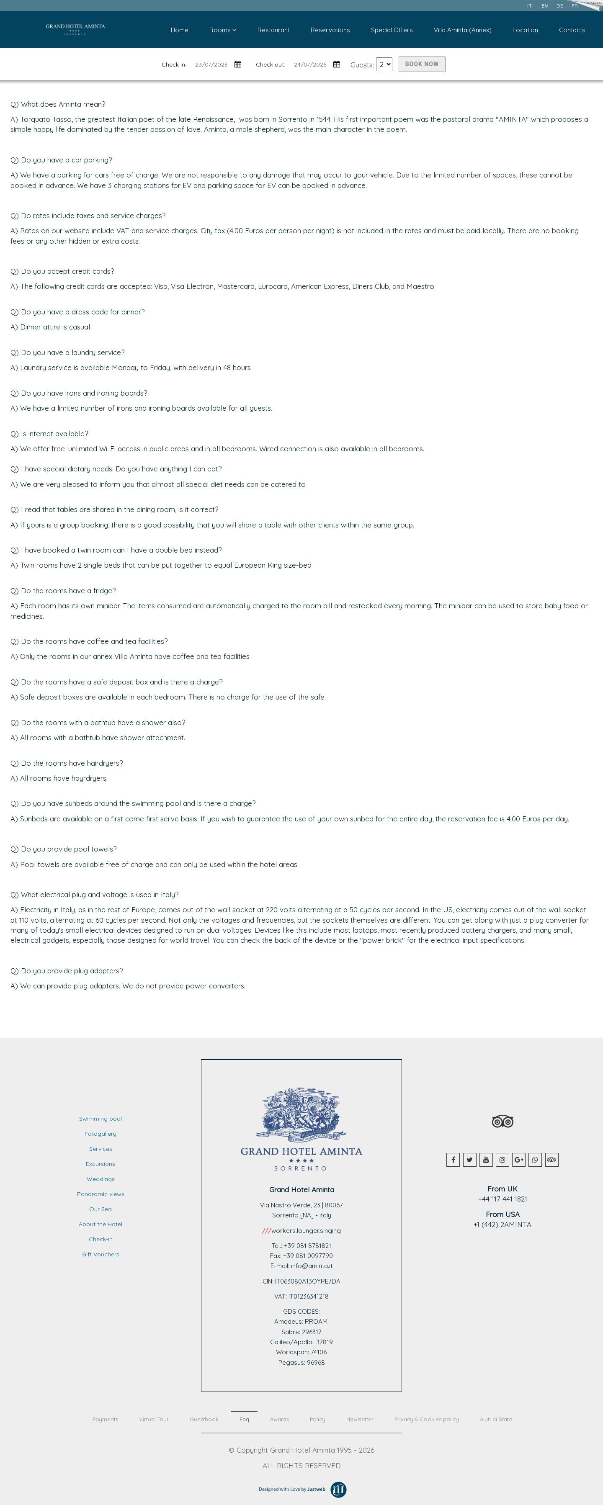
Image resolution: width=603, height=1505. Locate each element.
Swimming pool (100, 1118)
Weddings (101, 1179)
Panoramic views (100, 1194)
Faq (244, 1419)
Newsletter (360, 1419)
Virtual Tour (154, 1419)
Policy (317, 1419)
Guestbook (204, 1419)
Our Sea (100, 1209)
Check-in (101, 1239)
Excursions (100, 1164)
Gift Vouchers (100, 1254)
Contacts (572, 30)
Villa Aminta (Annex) (463, 30)
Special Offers (392, 30)
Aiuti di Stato (496, 1419)
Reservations (330, 30)
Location (525, 30)
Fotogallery (100, 1133)
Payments (105, 1419)
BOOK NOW (422, 64)
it (529, 6)
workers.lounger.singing (306, 1231)
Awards (279, 1419)
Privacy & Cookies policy (426, 1419)
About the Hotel (100, 1224)
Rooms (223, 30)
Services (100, 1149)
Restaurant (274, 30)
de (560, 6)
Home (179, 30)
